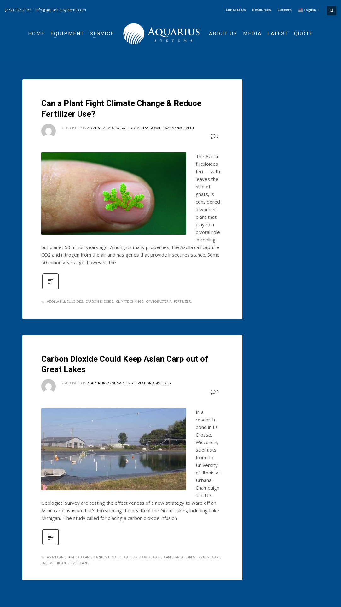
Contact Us (236, 9)
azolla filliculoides (65, 301)
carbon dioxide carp (142, 557)
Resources (261, 9)
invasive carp (208, 557)
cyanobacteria (158, 301)
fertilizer (182, 301)
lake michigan (53, 563)
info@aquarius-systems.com (60, 10)
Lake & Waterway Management (168, 128)
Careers (284, 9)
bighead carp (79, 557)
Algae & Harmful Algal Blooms (114, 128)
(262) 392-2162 (18, 10)
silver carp (78, 563)
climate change (129, 301)
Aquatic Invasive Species (108, 383)
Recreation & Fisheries (151, 383)
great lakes (185, 557)
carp (168, 557)
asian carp (56, 557)
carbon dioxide (99, 301)
